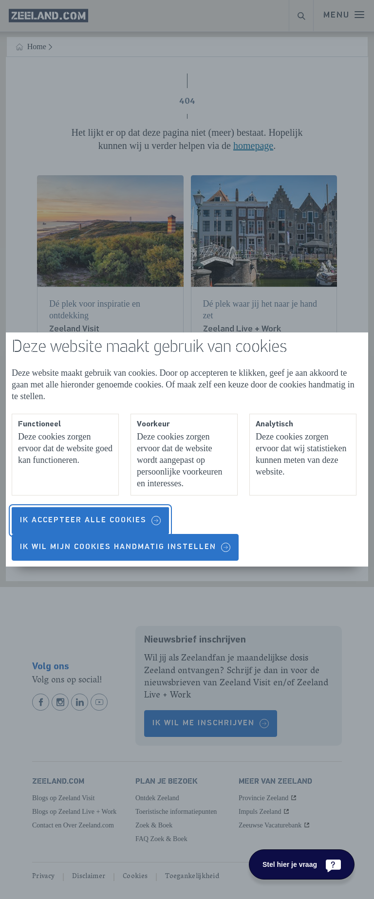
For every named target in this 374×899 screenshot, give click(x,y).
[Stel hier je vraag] (302, 864)
